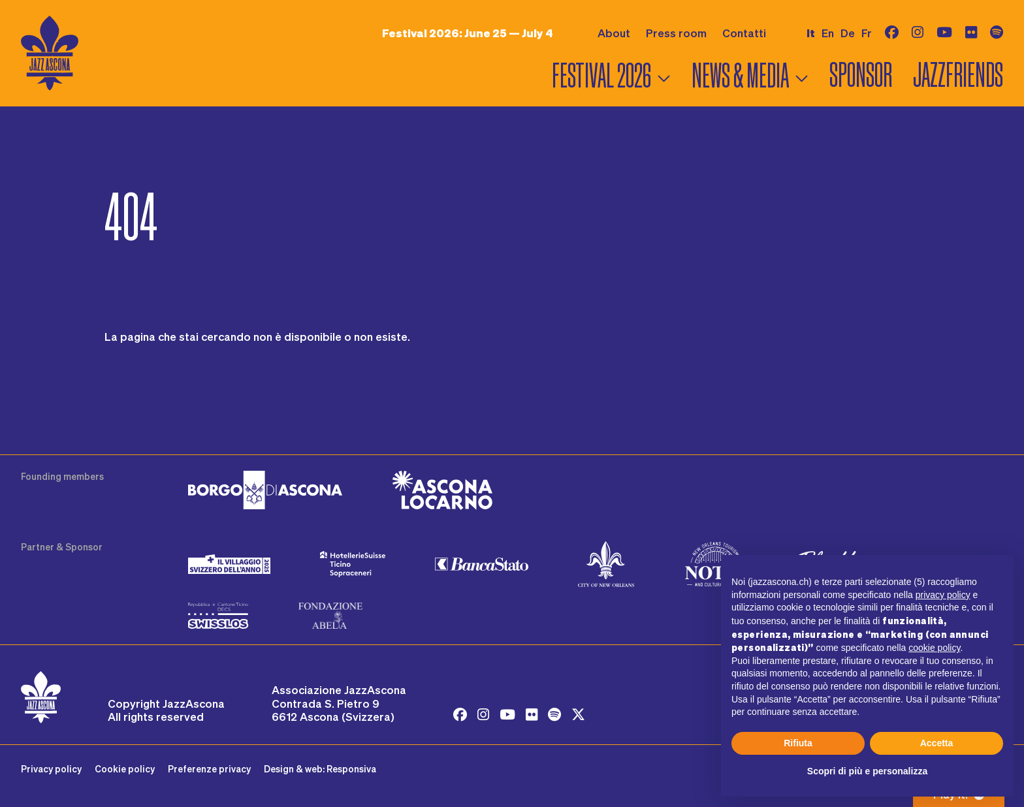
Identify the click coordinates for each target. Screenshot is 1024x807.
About (614, 32)
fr (866, 32)
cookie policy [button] (934, 647)
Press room (676, 32)
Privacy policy (51, 768)
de (847, 32)
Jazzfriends (958, 75)
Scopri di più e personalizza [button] (867, 771)
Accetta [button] (936, 743)
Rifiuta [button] (798, 743)
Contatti (744, 32)
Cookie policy (125, 768)
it (811, 33)
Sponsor (860, 75)
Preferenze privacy (209, 768)
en (828, 32)
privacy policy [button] (943, 595)
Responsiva (351, 768)
